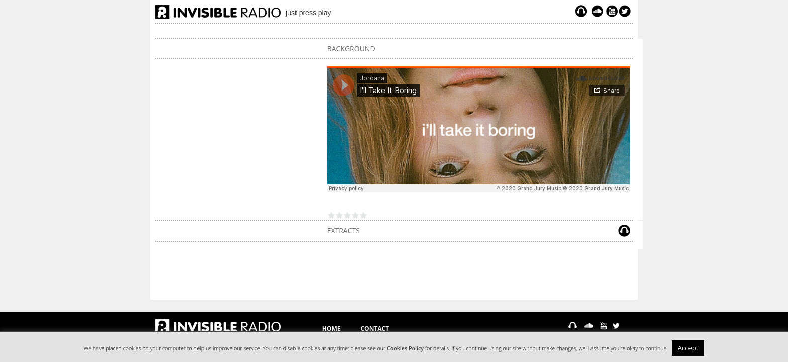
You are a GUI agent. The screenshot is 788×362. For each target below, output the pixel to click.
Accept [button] (688, 347)
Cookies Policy (405, 348)
